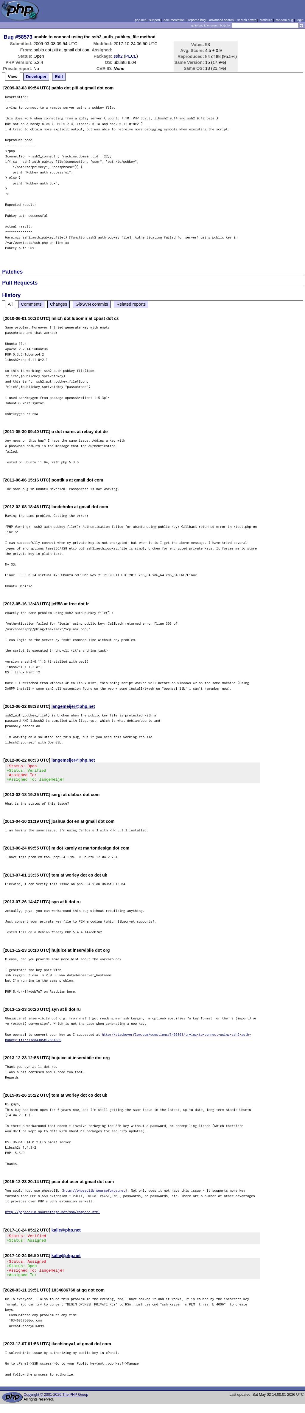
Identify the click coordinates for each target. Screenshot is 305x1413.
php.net (140, 20)
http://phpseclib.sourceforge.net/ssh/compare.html (52, 1215)
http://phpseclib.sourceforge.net (94, 1194)
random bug (284, 20)
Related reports (131, 304)
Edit (59, 76)
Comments (31, 304)
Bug (9, 37)
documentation (174, 20)
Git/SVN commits (91, 304)
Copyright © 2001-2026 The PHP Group (56, 1403)
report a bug (197, 20)
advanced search (221, 20)
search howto (246, 20)
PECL (131, 56)
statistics (266, 20)
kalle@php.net (66, 1233)
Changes (58, 304)
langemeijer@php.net (73, 706)
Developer (36, 76)
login (300, 20)
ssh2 (117, 56)
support (154, 20)
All (10, 304)
